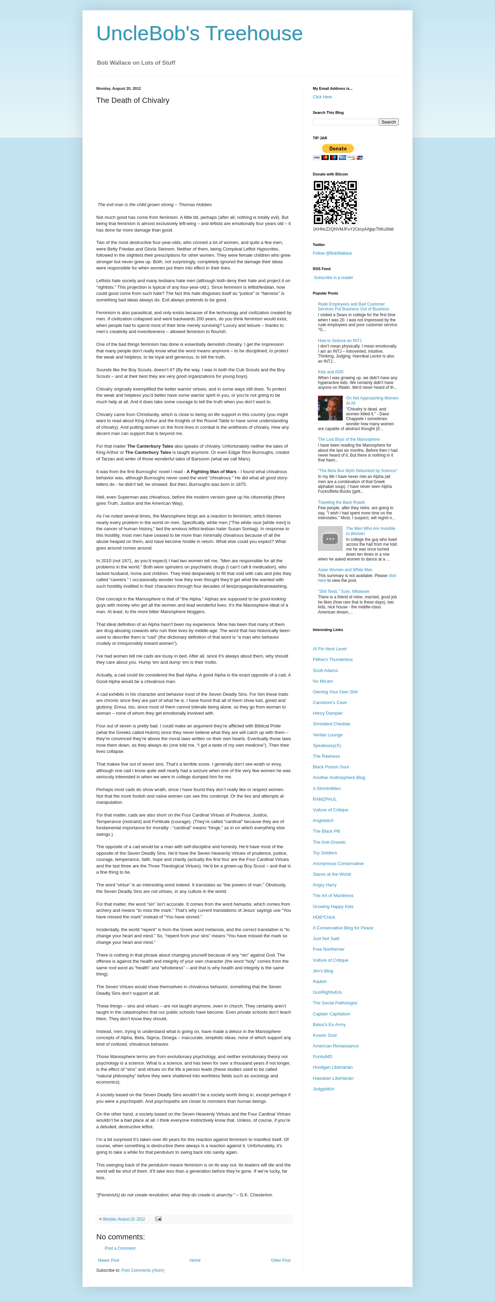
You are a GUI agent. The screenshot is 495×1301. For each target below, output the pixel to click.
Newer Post (108, 1260)
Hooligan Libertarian (333, 1067)
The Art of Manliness (333, 895)
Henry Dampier (328, 713)
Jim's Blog (323, 970)
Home (195, 1260)
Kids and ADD (331, 372)
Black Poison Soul (331, 766)
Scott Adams (325, 670)
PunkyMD (322, 1056)
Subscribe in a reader (333, 277)
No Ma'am (323, 681)
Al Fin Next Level (329, 648)
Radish (320, 981)
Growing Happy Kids (333, 906)
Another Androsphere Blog (339, 777)
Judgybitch (323, 1088)
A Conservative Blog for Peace (343, 927)
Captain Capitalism (331, 1013)
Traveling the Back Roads (341, 502)
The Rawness (326, 756)
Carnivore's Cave (330, 702)
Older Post (280, 1260)
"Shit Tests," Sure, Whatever (344, 591)
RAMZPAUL (325, 799)
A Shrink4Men (327, 788)
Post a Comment (120, 1248)
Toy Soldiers (325, 852)
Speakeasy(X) (327, 745)
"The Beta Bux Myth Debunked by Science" (357, 470)
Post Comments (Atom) (142, 1270)
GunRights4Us (327, 992)
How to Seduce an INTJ (340, 340)
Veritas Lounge (328, 734)
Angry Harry (325, 884)
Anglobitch (323, 820)
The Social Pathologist (335, 1002)
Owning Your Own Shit (335, 691)
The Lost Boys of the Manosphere (349, 439)
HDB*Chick (324, 917)
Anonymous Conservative (338, 863)
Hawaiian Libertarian (333, 1078)
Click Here (322, 97)
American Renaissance (336, 1045)
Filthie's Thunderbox (333, 659)
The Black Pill (326, 831)
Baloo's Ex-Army (329, 1024)
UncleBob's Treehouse (199, 33)
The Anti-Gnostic (329, 842)
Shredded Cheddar (332, 723)
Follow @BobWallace (332, 253)
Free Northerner (328, 949)
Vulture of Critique (331, 809)
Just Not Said (326, 938)
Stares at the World (332, 874)
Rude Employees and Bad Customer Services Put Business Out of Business (353, 306)
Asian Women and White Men (345, 569)
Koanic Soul (325, 1035)
